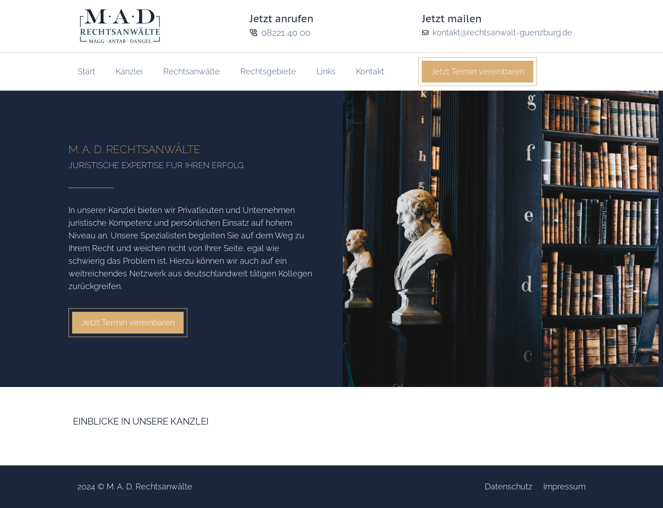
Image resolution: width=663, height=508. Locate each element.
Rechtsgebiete (268, 71)
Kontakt (370, 71)
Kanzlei (129, 71)
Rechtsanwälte (191, 71)
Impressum (564, 486)
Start (86, 71)
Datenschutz (508, 486)
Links (326, 71)
